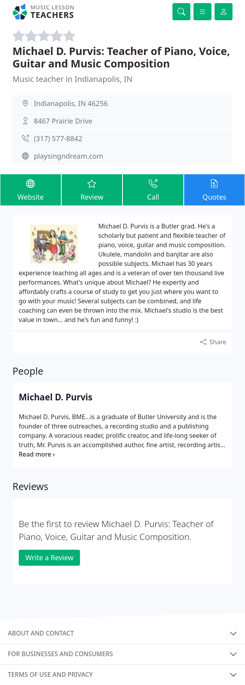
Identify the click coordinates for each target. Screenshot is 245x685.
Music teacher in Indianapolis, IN (72, 79)
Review (92, 189)
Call (153, 189)
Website (31, 189)
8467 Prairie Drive (63, 121)
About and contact (41, 633)
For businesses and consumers (60, 654)
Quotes (214, 189)
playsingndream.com (68, 156)
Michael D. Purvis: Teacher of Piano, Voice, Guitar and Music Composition (121, 57)
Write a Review (49, 557)
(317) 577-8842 (58, 138)
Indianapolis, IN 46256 (71, 103)
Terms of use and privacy (50, 674)
